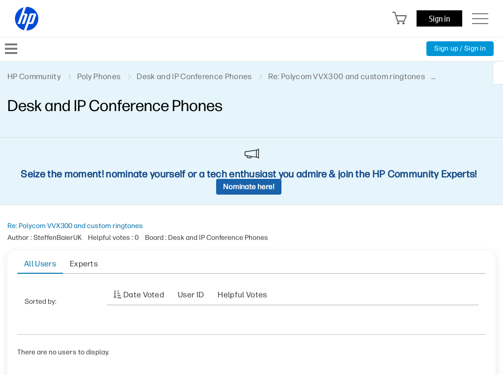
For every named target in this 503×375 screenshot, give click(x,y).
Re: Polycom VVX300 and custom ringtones (75, 226)
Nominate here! (249, 186)
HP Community (34, 76)
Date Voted (143, 294)
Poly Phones (99, 76)
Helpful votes (242, 294)
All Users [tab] (40, 263)
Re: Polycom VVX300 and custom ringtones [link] (346, 76)
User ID (191, 294)
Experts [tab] (84, 263)
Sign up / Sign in (460, 48)
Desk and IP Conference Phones (194, 76)
